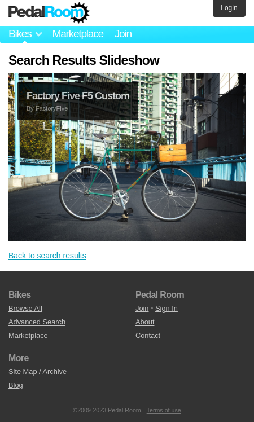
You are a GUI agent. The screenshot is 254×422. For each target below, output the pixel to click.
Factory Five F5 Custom (78, 96)
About (144, 322)
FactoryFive (52, 108)
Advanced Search (36, 322)
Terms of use (164, 410)
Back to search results (47, 255)
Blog (15, 385)
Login (229, 8)
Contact (147, 335)
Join (123, 33)
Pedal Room (49, 13)
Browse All (25, 308)
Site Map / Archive (37, 371)
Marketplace (77, 33)
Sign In (166, 308)
